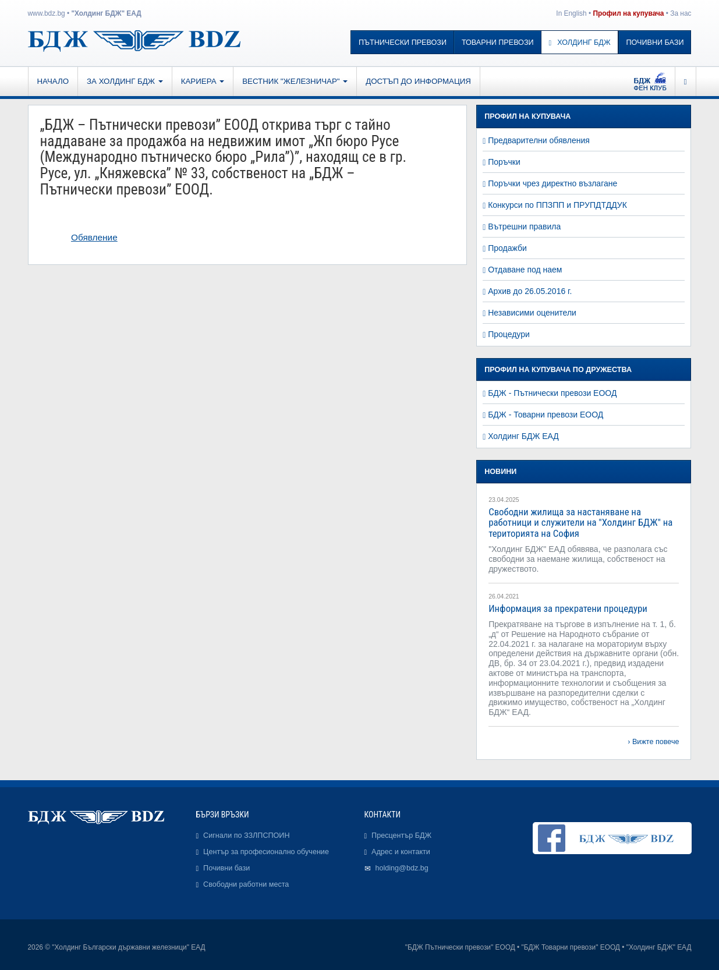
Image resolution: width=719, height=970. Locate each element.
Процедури (509, 334)
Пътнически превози (403, 42)
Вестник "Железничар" (295, 81)
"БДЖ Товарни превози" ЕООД (571, 947)
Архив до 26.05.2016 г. (530, 291)
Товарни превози (498, 42)
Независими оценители (532, 312)
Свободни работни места (246, 884)
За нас (680, 13)
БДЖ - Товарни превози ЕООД (545, 414)
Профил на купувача (628, 13)
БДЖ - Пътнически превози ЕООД (552, 393)
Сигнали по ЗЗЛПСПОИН (246, 835)
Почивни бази (655, 42)
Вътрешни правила (524, 226)
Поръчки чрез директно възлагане (552, 183)
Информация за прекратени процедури (567, 608)
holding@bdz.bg (402, 868)
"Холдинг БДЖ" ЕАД (106, 13)
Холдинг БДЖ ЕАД (523, 436)
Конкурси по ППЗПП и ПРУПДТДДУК (557, 205)
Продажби (507, 248)
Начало (53, 81)
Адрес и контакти (400, 852)
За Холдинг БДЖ (125, 81)
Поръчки (504, 162)
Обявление (94, 237)
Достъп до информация (418, 81)
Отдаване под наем (525, 269)
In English (571, 13)
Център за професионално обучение (266, 852)
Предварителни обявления (539, 140)
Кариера (202, 81)
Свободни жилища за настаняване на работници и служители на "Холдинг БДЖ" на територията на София (580, 522)
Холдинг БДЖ (580, 42)
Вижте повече (655, 742)
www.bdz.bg (46, 13)
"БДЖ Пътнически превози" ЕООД (460, 947)
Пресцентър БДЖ (401, 835)
